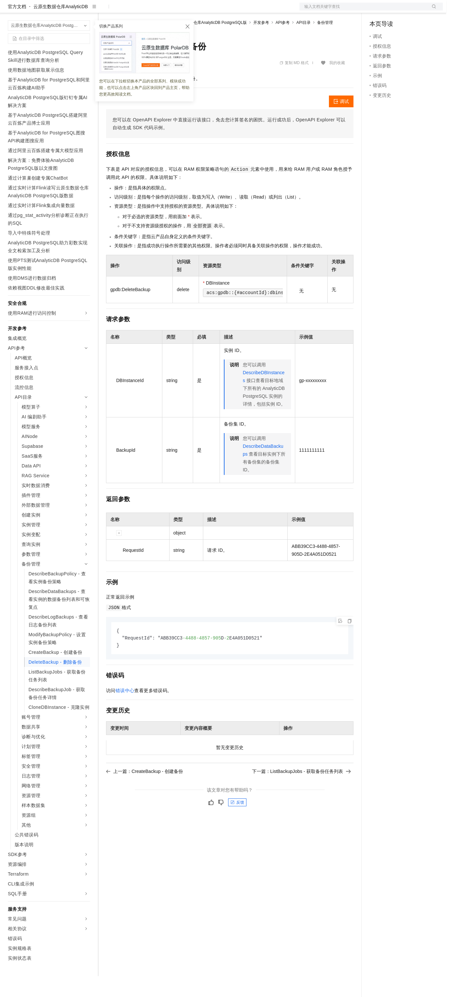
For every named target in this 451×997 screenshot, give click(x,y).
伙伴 (177, 10)
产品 (85, 10)
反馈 (237, 824)
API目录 (303, 43)
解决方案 (105, 10)
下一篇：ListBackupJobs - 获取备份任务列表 (301, 793)
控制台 (392, 10)
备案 (377, 10)
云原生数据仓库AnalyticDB (60, 27)
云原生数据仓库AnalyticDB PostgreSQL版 (210, 43)
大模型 (67, 10)
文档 (363, 10)
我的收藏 (337, 83)
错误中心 (125, 712)
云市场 (159, 10)
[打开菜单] (10, 10)
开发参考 (261, 43)
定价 (141, 10)
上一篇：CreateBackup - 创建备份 (144, 793)
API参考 (283, 43)
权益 (125, 10)
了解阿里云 (215, 10)
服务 (193, 10)
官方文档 (17, 27)
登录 (432, 10)
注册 (408, 10)
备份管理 (325, 43)
